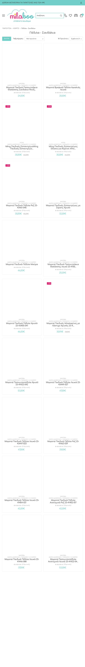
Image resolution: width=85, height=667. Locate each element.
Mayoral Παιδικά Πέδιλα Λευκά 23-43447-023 (22, 442)
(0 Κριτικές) (26, 92)
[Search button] (61, 15)
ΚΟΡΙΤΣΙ (16, 28)
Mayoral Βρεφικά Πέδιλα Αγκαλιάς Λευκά (63, 88)
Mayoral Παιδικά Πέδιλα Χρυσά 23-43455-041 (22, 324)
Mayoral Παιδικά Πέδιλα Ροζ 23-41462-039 (63, 442)
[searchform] (47, 15)
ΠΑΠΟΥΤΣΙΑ (6, 28)
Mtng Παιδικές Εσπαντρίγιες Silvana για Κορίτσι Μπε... (63, 147)
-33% (8, 165)
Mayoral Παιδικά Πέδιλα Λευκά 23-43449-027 (63, 383)
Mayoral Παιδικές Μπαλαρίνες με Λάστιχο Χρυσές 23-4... (63, 324)
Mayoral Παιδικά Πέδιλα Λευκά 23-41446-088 (22, 560)
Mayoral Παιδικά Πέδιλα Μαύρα (22, 264)
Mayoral (22, 83)
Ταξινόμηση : (18, 39)
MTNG (22, 142)
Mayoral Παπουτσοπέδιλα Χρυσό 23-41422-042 (21, 383)
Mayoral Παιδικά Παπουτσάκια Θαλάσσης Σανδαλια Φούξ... (21, 88)
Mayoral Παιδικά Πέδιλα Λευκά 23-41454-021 (22, 501)
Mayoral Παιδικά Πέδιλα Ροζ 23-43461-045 (22, 206)
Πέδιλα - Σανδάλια (28, 28)
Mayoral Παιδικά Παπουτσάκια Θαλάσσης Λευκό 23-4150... (63, 265)
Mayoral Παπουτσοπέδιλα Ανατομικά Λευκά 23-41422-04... (63, 560)
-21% (49, 283)
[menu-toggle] (3, 15)
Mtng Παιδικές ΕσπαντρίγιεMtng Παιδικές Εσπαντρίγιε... (21, 147)
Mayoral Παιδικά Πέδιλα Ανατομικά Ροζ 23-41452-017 (63, 501)
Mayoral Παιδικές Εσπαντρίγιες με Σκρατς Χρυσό (63, 206)
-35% (8, 106)
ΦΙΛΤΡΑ (6, 38)
